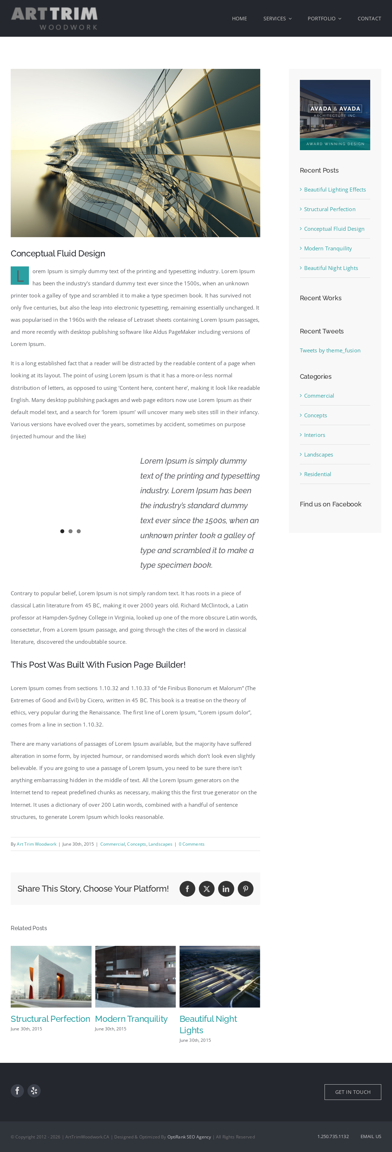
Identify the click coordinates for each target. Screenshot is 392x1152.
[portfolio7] (135, 153)
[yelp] (34, 1090)
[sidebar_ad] (335, 82)
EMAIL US (371, 1136)
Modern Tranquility (216, 1019)
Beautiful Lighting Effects (335, 189)
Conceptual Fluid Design (334, 228)
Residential (318, 474)
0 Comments (192, 844)
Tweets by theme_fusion (330, 350)
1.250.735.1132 (333, 1136)
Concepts (136, 844)
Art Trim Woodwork (36, 844)
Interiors (314, 434)
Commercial (112, 844)
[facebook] (17, 1090)
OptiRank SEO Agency (189, 1137)
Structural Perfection (134, 1019)
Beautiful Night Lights (331, 267)
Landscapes (161, 844)
